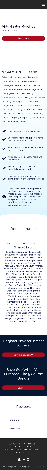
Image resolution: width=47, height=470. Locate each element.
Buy (23, 38)
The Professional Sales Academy (21, 450)
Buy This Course (23, 355)
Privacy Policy (23, 453)
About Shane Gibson (21, 447)
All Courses (14, 444)
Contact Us (29, 444)
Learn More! (23, 388)
